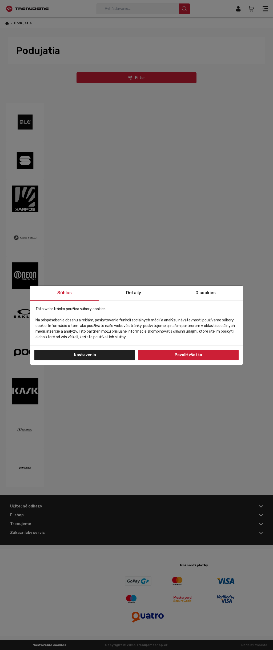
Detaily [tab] (133, 292)
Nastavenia (85, 355)
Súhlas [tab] (64, 292)
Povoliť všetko (188, 355)
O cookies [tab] (205, 292)
